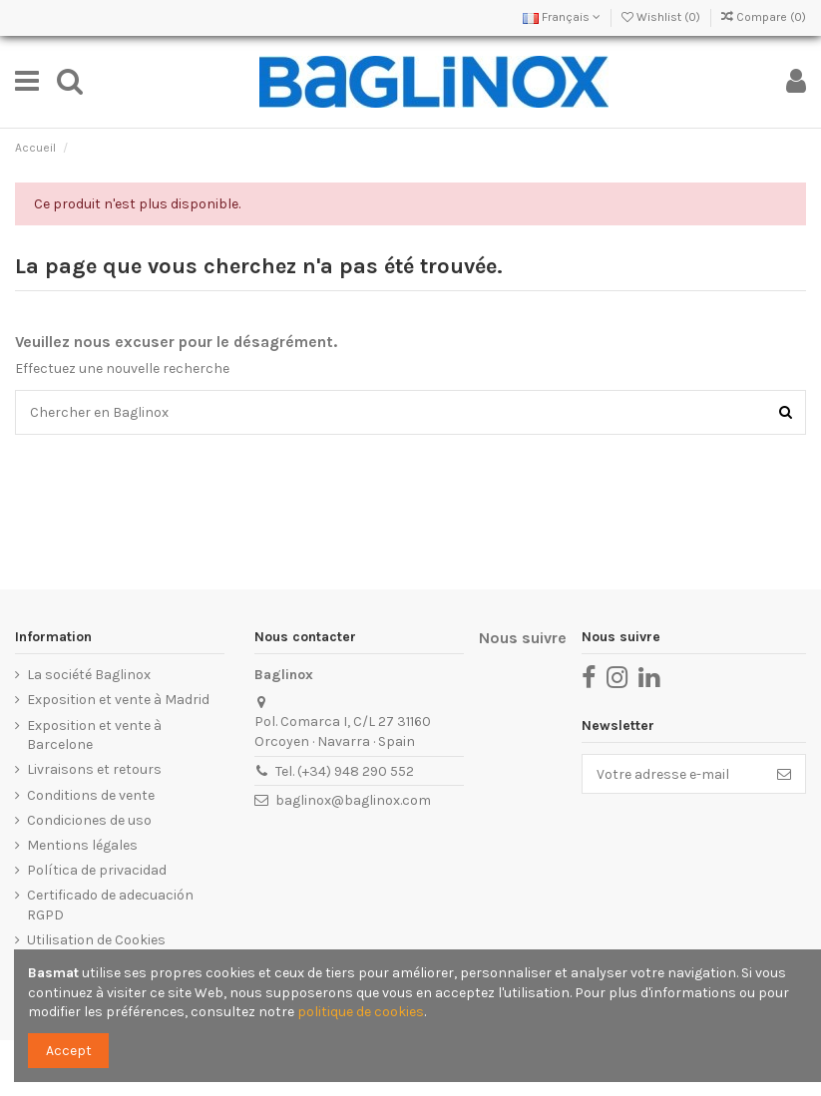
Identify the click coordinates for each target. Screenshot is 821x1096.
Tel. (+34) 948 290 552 (344, 771)
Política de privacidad (97, 870)
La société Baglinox (89, 674)
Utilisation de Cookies (96, 939)
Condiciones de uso (89, 820)
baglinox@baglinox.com (353, 800)
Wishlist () (662, 17)
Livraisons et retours (94, 769)
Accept (69, 1050)
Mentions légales (82, 845)
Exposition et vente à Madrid (118, 699)
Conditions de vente (91, 795)
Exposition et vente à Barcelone (94, 735)
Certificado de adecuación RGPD (110, 905)
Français (562, 17)
